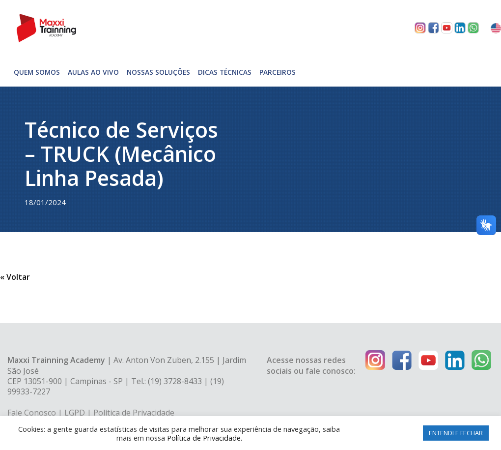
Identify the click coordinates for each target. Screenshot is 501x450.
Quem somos (37, 72)
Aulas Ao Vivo (93, 72)
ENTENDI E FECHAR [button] (456, 432)
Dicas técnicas (224, 72)
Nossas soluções (158, 72)
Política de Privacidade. (204, 438)
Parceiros (277, 72)
